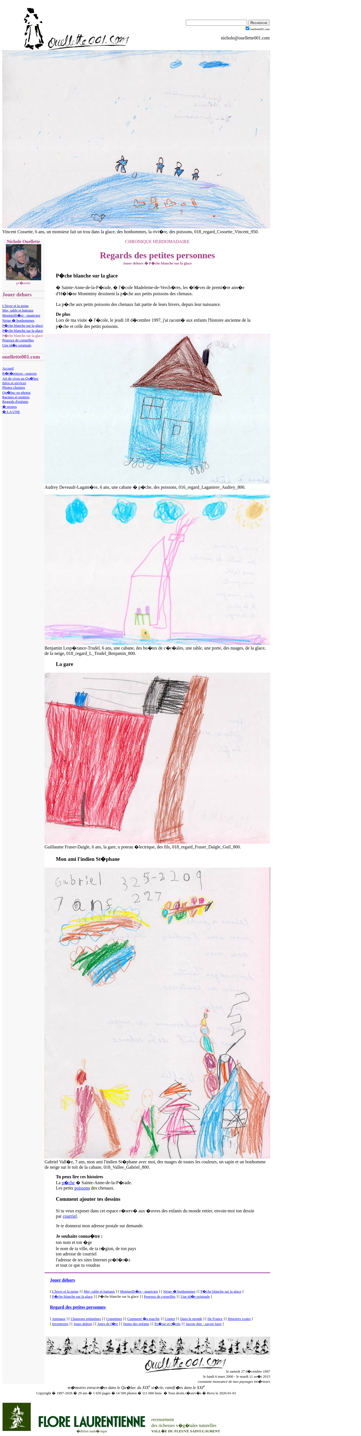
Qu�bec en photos (16, 392)
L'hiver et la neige (15, 306)
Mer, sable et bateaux (18, 310)
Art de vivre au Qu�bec (20, 378)
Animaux (58, 1319)
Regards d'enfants (15, 401)
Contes (170, 1319)
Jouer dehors (62, 1280)
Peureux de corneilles (18, 340)
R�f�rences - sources (19, 373)
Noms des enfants (136, 1324)
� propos (9, 406)
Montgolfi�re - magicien (21, 315)
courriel (70, 1216)
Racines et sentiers (16, 397)
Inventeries (60, 1324)
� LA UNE (11, 412)
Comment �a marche (143, 1319)
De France (215, 1319)
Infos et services (14, 383)
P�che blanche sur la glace (22, 325)
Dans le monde (191, 1319)
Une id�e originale (16, 345)
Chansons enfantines (86, 1319)
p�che (68, 1182)
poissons (82, 1188)
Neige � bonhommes (18, 320)
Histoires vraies (239, 1319)
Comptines (114, 1319)
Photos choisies (13, 387)
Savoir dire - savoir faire (203, 1324)
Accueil (8, 368)
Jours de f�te (107, 1324)
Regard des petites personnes (78, 1307)
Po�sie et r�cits (167, 1324)
